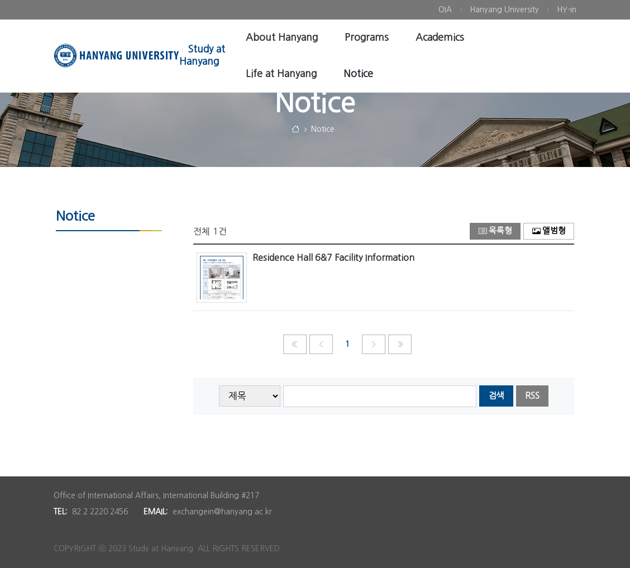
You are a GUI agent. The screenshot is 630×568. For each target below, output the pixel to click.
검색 (496, 396)
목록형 (495, 231)
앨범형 (549, 231)
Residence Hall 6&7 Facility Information (333, 257)
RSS (532, 396)
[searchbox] (380, 396)
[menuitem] (445, 10)
